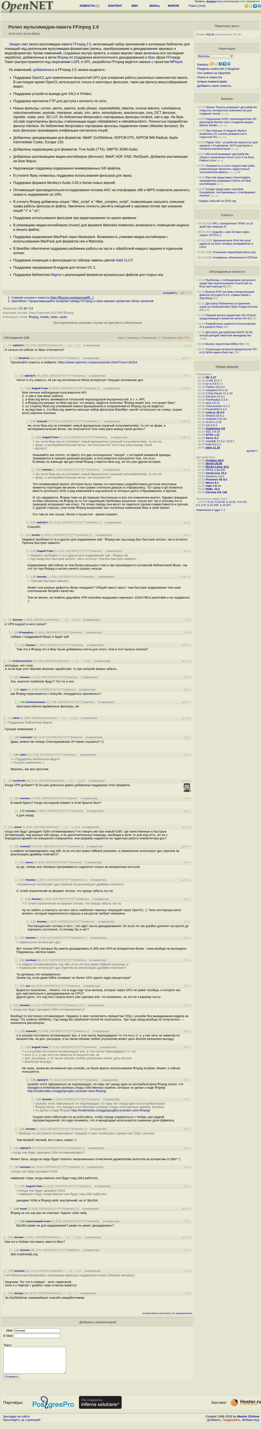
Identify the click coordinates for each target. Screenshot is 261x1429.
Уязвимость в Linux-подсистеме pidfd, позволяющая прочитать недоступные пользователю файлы (227, 169)
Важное (227, 98)
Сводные (232, 68)
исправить (170, 292)
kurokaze (31, 960)
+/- (159, 337)
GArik (16, 718)
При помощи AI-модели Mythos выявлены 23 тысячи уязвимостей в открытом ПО (223, 134)
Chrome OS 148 (216, 492)
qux (28, 986)
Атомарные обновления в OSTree (235, 257)
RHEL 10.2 (213, 489)
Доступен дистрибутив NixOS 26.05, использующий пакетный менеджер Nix (226, 334)
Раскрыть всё (172, 337)
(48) (27, 337)
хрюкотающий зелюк (38, 1221)
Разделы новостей (210, 68)
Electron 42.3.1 (215, 396)
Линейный (148, 337)
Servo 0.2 (212, 438)
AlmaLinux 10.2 (216, 473)
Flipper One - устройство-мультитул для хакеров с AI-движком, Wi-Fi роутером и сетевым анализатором (228, 145)
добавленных (43, 70)
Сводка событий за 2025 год (217, 200)
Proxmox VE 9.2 (216, 479)
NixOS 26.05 (214, 463)
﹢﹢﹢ (65, 345)
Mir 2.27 (211, 377)
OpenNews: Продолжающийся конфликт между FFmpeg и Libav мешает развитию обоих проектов (82, 301)
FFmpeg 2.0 (82, 44)
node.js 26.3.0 (215, 412)
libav (151, 57)
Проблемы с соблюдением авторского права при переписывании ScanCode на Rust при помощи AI (227, 283)
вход (219, 1)
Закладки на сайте (16, 1421)
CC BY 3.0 (25, 308)
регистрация (231, 1)
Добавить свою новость (214, 85)
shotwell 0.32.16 (216, 418)
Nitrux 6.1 (212, 482)
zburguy (18, 1293)
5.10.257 (225, 505)
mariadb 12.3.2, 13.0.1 (220, 441)
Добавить (214, 1425)
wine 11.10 (213, 447)
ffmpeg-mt (65, 57)
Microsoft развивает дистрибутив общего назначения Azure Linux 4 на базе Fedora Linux (226, 157)
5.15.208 (212, 505)
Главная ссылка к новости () (52, 297)
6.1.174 (201, 505)
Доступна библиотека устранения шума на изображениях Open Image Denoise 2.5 (228, 306)
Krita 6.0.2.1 (213, 444)
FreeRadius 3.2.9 (216, 399)
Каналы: (203, 64)
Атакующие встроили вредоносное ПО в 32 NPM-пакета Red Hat (228, 351)
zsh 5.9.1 (211, 425)
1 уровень (132, 337)
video (54, 317)
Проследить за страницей (21, 1425)
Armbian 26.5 (215, 460)
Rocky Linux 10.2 (217, 466)
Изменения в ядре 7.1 (210, 510)
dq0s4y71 (18, 345)
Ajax (121, 337)
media (44, 317)
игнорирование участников (156, 1313)
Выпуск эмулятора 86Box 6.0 (225, 343)
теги (201, 5)
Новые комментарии (212, 81)
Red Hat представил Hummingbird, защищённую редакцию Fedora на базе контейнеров (225, 180)
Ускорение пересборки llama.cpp (234, 252)
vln (219, 485)
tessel (23, 1208)
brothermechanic (22, 661)
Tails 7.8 (211, 485)
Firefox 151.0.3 (215, 386)
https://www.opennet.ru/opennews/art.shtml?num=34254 (97, 362)
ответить (55, 345)
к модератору (91, 345)
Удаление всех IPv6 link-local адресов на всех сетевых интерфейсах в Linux (226, 243)
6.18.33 (220, 501)
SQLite (210, 34)
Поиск (192, 5)
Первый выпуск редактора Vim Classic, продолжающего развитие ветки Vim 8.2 (228, 317)
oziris (23, 754)
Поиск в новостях (209, 77)
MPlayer (176, 62)
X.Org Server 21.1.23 (219, 393)
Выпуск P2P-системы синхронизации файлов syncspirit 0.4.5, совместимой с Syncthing (226, 295)
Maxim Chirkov (248, 1421)
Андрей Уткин (40, 388)
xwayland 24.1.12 (217, 390)
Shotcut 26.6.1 (215, 415)
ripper (23, 689)
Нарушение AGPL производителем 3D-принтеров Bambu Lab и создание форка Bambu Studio (228, 122)
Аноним (47, 469)
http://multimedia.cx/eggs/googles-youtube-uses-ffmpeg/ (66, 1091)
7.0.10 (210, 501)
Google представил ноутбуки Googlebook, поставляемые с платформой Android (227, 192)
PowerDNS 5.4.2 (216, 409)
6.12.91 (231, 501)
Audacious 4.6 (215, 428)
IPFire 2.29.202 (215, 470)
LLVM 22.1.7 (214, 380)
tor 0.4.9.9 (212, 383)
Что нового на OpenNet (213, 73)
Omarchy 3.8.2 (215, 476)
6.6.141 (242, 501)
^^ (60, 358)
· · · (73, 345)
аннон (17, 827)
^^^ (65, 358)
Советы (227, 215)
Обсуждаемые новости (227, 271)
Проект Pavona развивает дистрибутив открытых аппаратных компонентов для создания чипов (228, 110)
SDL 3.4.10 (213, 431)
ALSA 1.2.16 (213, 422)
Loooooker (26, 737)
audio (63, 317)
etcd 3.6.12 (213, 402)
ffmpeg (33, 317)
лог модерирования (182, 1313)
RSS (187, 337)
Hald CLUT (124, 260)
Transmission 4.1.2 (218, 406)
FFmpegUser (26, 632)
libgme (56, 275)
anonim (36, 535)
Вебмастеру (251, 1425)
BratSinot (24, 358)
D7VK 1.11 (213, 434)
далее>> (252, 450)
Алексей (42, 421)
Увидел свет (18, 44)
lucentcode (19, 780)
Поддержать (232, 1425)
